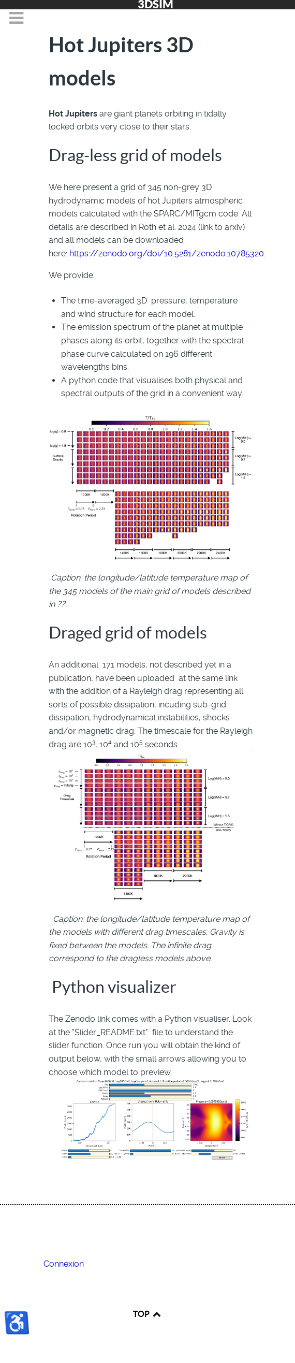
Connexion (63, 1264)
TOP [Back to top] (147, 1313)
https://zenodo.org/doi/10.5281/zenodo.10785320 (166, 253)
